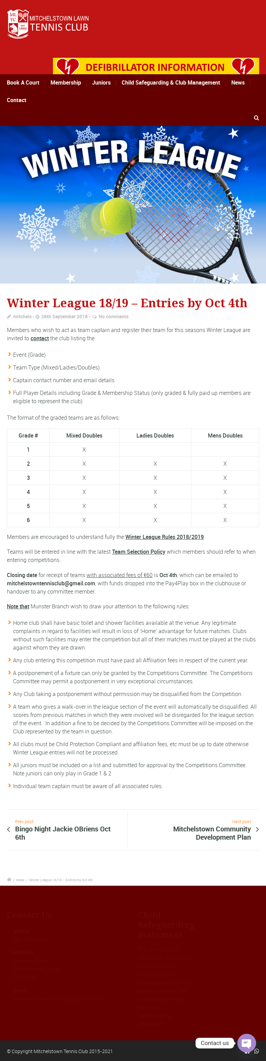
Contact (16, 100)
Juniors (101, 82)
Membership (67, 82)
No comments (114, 316)
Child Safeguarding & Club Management (171, 82)
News (238, 82)
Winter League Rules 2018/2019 (164, 537)
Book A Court (30, 82)
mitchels (22, 316)
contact (40, 338)
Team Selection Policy (138, 551)
